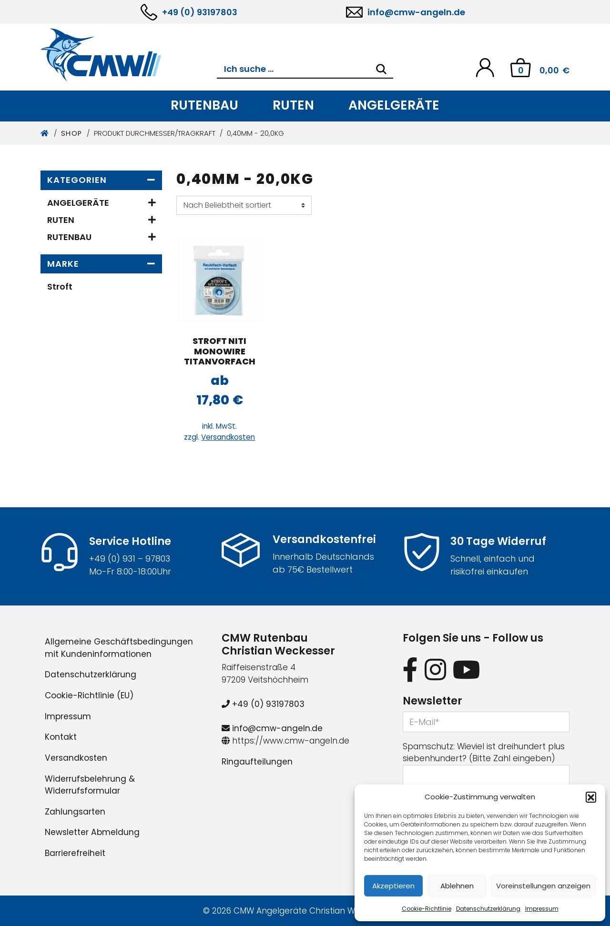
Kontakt (61, 737)
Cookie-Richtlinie (426, 909)
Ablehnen (457, 886)
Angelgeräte (393, 105)
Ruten (293, 105)
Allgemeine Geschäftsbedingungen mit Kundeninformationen (119, 648)
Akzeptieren (393, 886)
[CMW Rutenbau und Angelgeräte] (129, 55)
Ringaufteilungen (257, 761)
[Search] (381, 69)
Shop (71, 133)
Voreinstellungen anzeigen (543, 886)
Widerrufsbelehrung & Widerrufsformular (90, 785)
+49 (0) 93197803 (199, 12)
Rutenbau (204, 105)
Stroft (59, 286)
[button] (591, 797)
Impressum (542, 909)
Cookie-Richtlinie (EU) (89, 695)
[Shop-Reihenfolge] (244, 205)
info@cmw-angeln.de (416, 12)
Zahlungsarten (75, 811)
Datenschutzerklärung (488, 909)
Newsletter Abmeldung (92, 832)
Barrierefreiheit (75, 853)
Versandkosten (228, 437)
